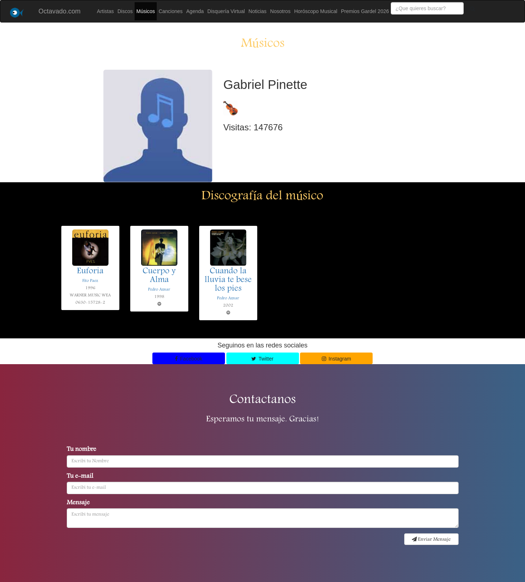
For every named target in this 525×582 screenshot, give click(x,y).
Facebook (188, 359)
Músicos (145, 11)
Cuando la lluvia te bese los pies (228, 280)
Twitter (262, 359)
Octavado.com (59, 11)
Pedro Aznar (159, 289)
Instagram (336, 359)
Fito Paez (90, 281)
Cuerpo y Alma (159, 276)
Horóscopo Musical (315, 11)
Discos (125, 11)
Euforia (90, 271)
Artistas (105, 11)
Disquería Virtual (226, 11)
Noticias (258, 11)
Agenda (195, 11)
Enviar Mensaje (431, 539)
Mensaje (78, 503)
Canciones (170, 11)
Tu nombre (81, 450)
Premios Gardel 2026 (365, 11)
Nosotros (280, 11)
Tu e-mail (80, 476)
